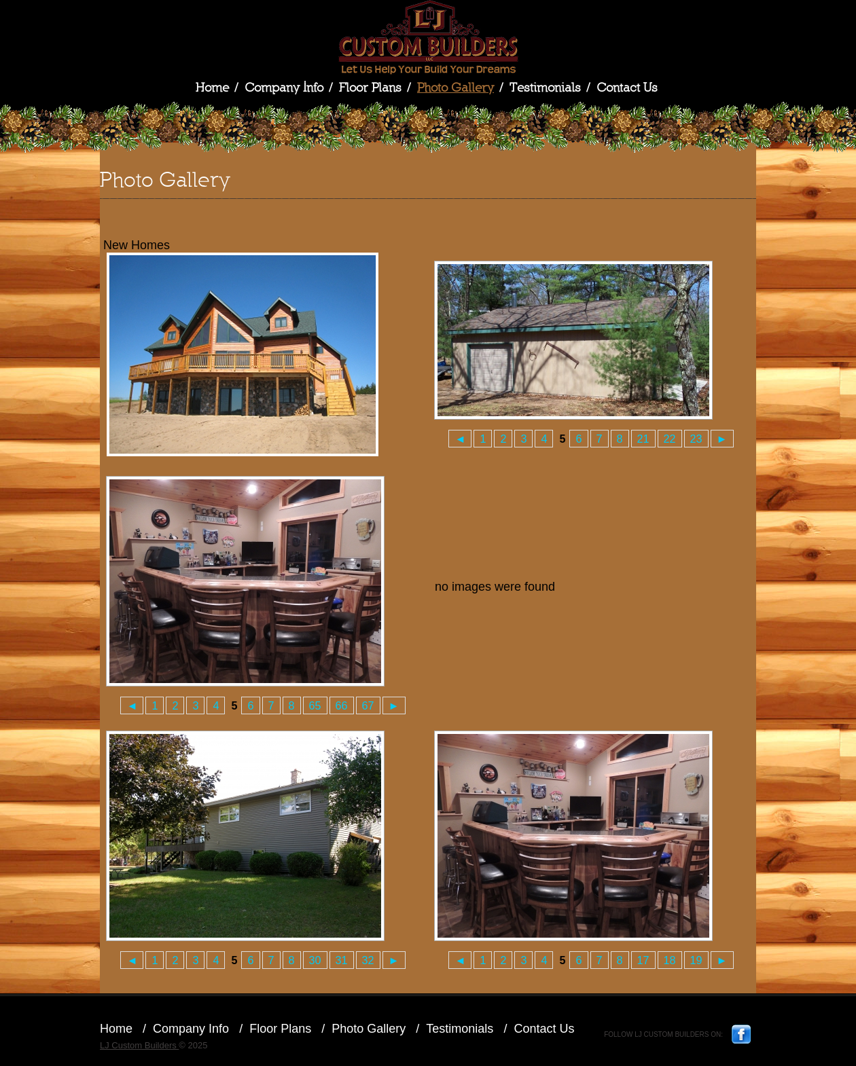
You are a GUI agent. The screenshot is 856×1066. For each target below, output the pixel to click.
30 (315, 960)
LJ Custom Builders (428, 37)
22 (670, 439)
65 (315, 705)
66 (342, 705)
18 (670, 960)
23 (696, 439)
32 (368, 960)
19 (696, 960)
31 (342, 960)
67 (368, 705)
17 (643, 960)
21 (643, 439)
